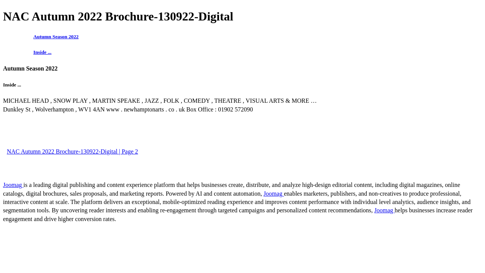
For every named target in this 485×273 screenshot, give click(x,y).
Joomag (13, 185)
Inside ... (42, 52)
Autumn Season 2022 (55, 36)
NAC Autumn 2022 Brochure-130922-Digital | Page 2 (72, 151)
